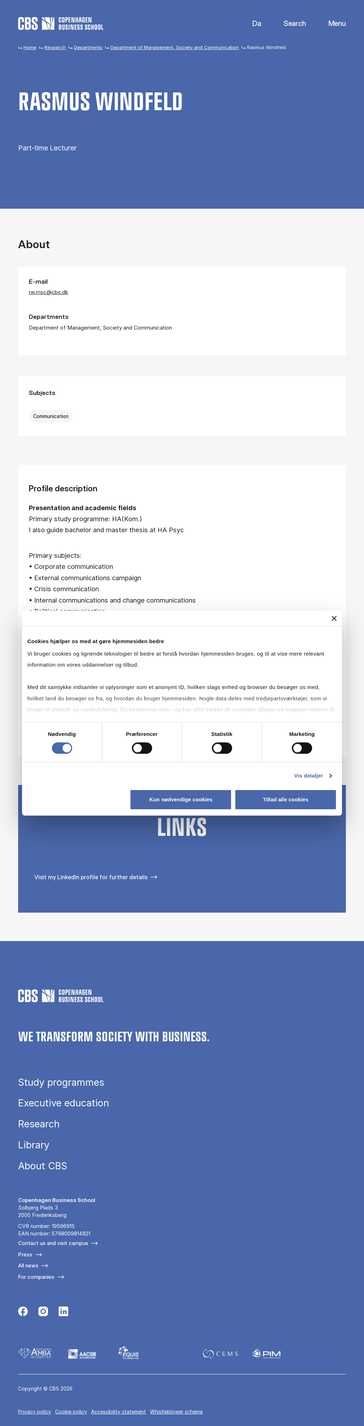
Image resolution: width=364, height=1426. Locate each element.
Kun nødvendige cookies (181, 799)
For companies (36, 1276)
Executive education (63, 1103)
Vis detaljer (308, 776)
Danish (251, 23)
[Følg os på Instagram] (43, 1312)
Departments (88, 47)
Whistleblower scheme (176, 1412)
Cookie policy (71, 1412)
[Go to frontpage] (60, 23)
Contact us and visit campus (53, 1243)
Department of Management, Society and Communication (175, 47)
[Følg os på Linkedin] (63, 1312)
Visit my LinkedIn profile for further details (91, 877)
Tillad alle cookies (285, 799)
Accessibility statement (118, 1412)
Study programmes (61, 1082)
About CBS (42, 1166)
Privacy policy (34, 1412)
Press (25, 1254)
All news (28, 1265)
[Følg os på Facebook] (23, 1312)
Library (33, 1145)
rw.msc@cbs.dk (48, 292)
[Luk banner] (334, 618)
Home (29, 47)
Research (55, 47)
